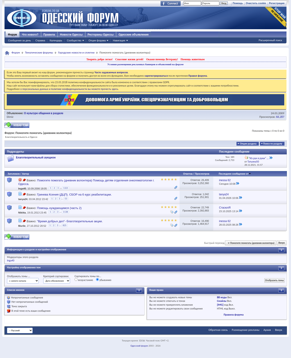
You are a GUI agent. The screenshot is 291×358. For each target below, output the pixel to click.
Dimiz (10, 116)
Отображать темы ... (18, 276)
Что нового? (30, 34)
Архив (267, 329)
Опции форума (97, 40)
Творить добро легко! (99, 59)
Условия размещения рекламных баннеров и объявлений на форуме (145, 64)
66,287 (280, 116)
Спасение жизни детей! (129, 59)
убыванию (103, 280)
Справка (40, 40)
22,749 (205, 207)
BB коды (222, 297)
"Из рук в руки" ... (259, 158)
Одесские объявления (133, 34)
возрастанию (84, 280)
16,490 (205, 221)
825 (64, 225)
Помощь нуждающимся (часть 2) (59, 208)
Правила (49, 34)
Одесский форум (139, 345)
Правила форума (233, 314)
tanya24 (22, 199)
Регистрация (276, 3)
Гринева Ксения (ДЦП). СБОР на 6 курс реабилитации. (74, 194)
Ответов (188, 173)
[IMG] (220, 304)
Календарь (56, 40)
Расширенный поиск (270, 40)
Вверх (281, 243)
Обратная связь (218, 329)
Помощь (238, 3)
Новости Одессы (71, 34)
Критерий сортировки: (56, 276)
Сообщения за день (19, 40)
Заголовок (14, 173)
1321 (65, 188)
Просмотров (202, 173)
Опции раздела (248, 143)
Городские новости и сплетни (76, 52)
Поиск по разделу (272, 143)
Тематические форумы (39, 52)
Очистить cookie (256, 3)
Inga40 (22, 188)
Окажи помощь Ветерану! (162, 59)
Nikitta (22, 212)
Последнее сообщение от (235, 173)
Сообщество (74, 40)
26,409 (205, 180)
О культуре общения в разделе (43, 113)
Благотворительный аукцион (36, 157)
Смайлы (221, 300)
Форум (12, 34)
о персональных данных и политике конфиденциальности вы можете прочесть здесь (69, 89)
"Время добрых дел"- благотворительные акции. (69, 221)
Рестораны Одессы (101, 34)
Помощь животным (193, 59)
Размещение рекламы (245, 329)
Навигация (119, 40)
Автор (25, 173)
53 (66, 198)
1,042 (206, 194)
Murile (21, 226)
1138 (65, 211)
